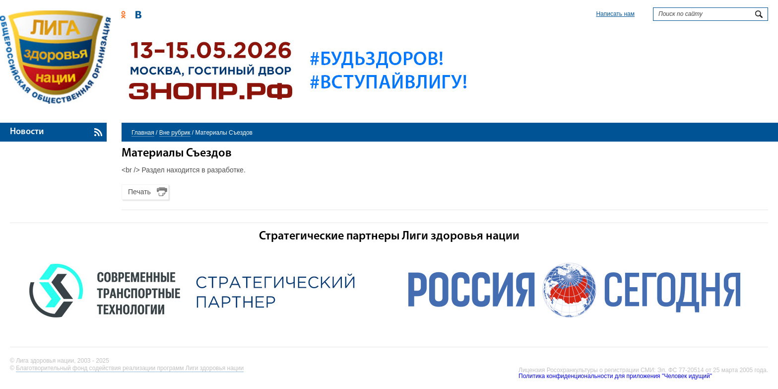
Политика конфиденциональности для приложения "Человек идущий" (615, 376)
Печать (139, 192)
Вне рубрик (175, 132)
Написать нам (615, 13)
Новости (27, 132)
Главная (142, 132)
